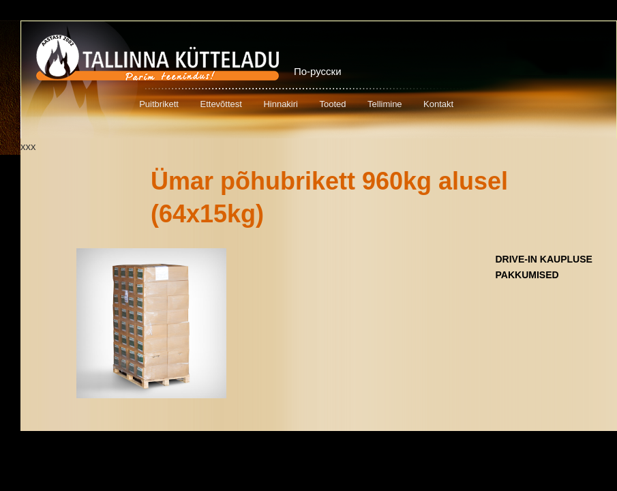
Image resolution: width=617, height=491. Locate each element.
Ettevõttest (220, 104)
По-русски (318, 71)
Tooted (332, 104)
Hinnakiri (280, 104)
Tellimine (384, 104)
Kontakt (438, 104)
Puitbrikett (159, 104)
